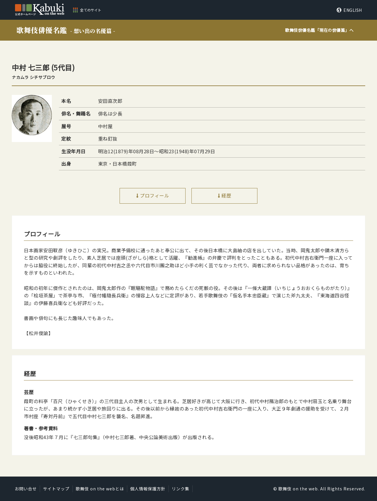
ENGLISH (352, 10)
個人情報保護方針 (148, 489)
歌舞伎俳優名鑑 (65, 30)
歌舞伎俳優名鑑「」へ (319, 30)
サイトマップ (56, 489)
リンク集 (180, 489)
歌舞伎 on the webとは (100, 489)
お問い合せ (26, 489)
